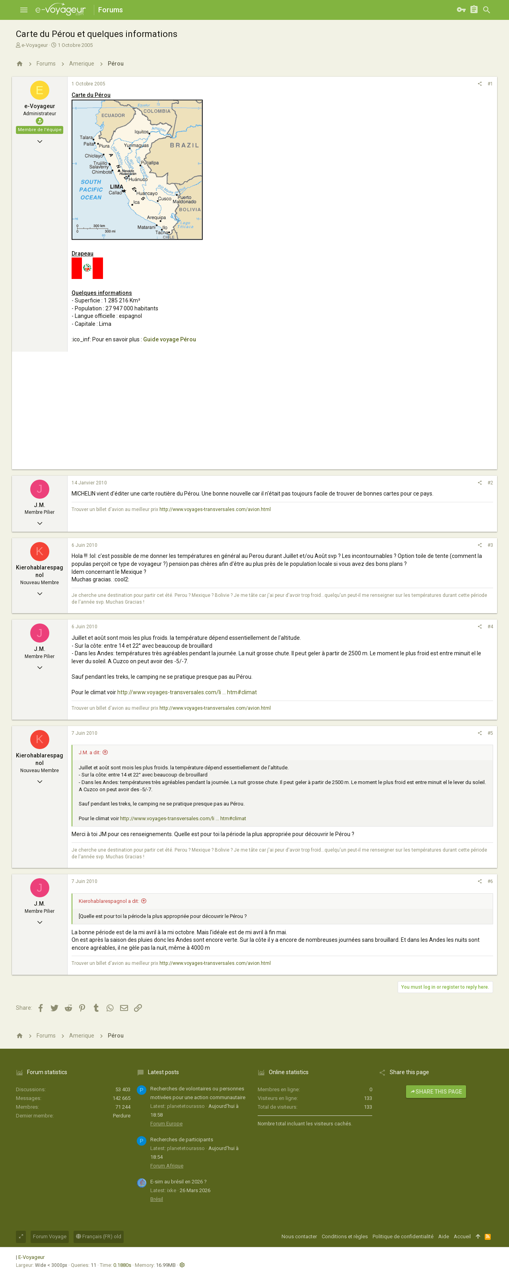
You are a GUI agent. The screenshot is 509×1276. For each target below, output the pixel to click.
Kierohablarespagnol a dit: (109, 901)
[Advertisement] (254, 413)
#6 (490, 881)
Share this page (436, 1091)
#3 (490, 545)
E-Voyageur (31, 1257)
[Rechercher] (486, 10)
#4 (490, 626)
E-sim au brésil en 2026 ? (178, 1182)
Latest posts (163, 1072)
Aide (443, 1236)
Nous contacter (299, 1236)
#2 (490, 483)
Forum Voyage (49, 1236)
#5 (490, 733)
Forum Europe (166, 1124)
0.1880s (122, 1265)
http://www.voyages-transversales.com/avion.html (215, 509)
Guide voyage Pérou (169, 339)
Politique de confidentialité (403, 1236)
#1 (490, 84)
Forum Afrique (166, 1166)
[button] (24, 10)
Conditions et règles (345, 1236)
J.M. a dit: (90, 752)
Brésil (156, 1199)
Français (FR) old (98, 1236)
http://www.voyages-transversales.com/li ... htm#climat (187, 692)
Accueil (462, 1236)
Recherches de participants (181, 1139)
